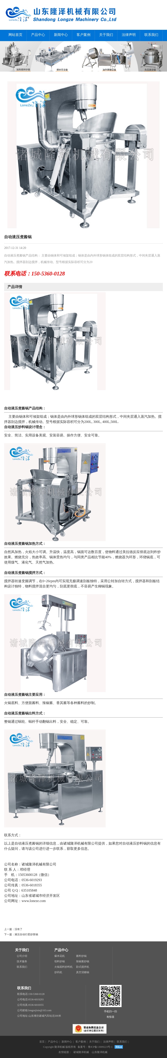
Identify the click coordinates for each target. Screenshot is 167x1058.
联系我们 (151, 35)
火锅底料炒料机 (63, 966)
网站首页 (15, 35)
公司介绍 (22, 955)
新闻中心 (61, 35)
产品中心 (38, 35)
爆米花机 (59, 955)
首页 (42, 1041)
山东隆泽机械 (99, 1052)
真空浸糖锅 (82, 972)
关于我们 (106, 35)
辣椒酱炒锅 (82, 961)
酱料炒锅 (81, 955)
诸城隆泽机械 (81, 1052)
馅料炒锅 (59, 961)
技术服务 (22, 961)
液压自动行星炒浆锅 (26, 934)
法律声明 (129, 35)
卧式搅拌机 (82, 966)
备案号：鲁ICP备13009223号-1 (95, 1046)
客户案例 (83, 35)
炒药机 (58, 972)
